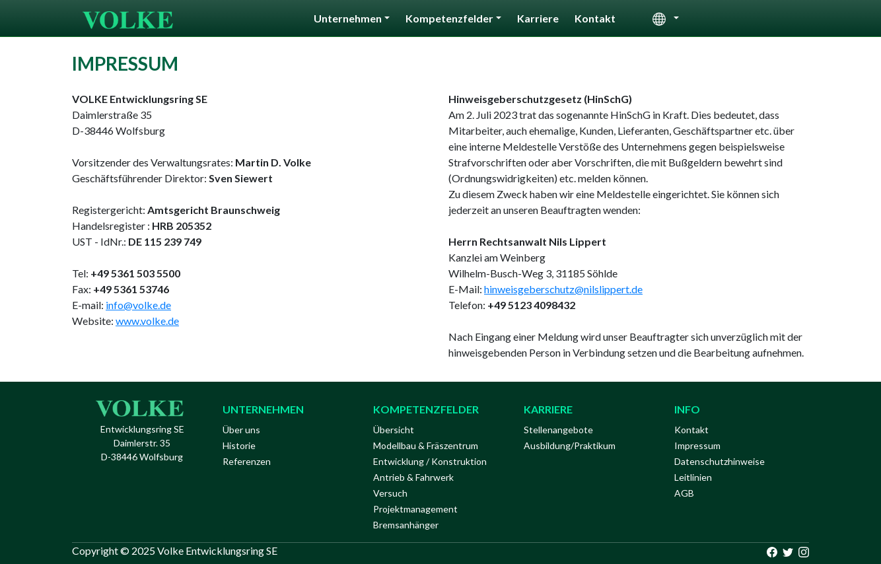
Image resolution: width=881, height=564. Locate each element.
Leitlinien (693, 477)
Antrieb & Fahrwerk (413, 477)
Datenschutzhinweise (719, 461)
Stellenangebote (558, 429)
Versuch (390, 493)
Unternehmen (348, 18)
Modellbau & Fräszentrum (425, 445)
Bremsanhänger (406, 524)
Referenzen (247, 461)
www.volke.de (147, 320)
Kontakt (595, 18)
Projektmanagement (415, 508)
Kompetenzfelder (449, 18)
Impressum (697, 445)
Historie (239, 445)
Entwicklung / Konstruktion (430, 461)
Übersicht (393, 429)
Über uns (241, 429)
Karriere (538, 18)
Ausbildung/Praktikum (570, 445)
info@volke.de (138, 305)
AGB (684, 493)
